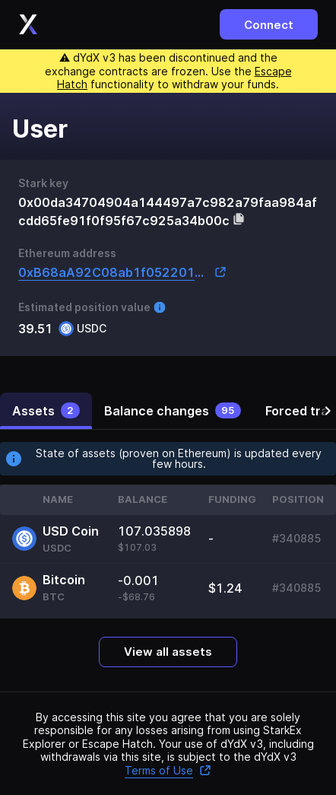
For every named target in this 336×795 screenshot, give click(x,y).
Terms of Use (168, 770)
